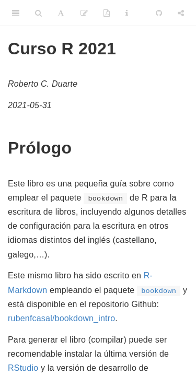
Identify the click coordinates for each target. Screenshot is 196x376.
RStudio (23, 367)
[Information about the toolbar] (127, 13)
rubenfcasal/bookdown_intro (61, 318)
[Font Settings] (61, 13)
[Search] (38, 13)
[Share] (181, 13)
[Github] (159, 13)
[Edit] (84, 13)
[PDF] (107, 13)
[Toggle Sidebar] (15, 13)
